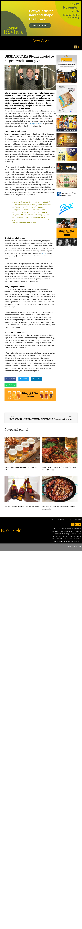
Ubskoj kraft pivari (35, 124)
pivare (43, 253)
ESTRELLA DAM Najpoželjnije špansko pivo (22, 506)
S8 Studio (78, 546)
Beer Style (41, 41)
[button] (75, 47)
